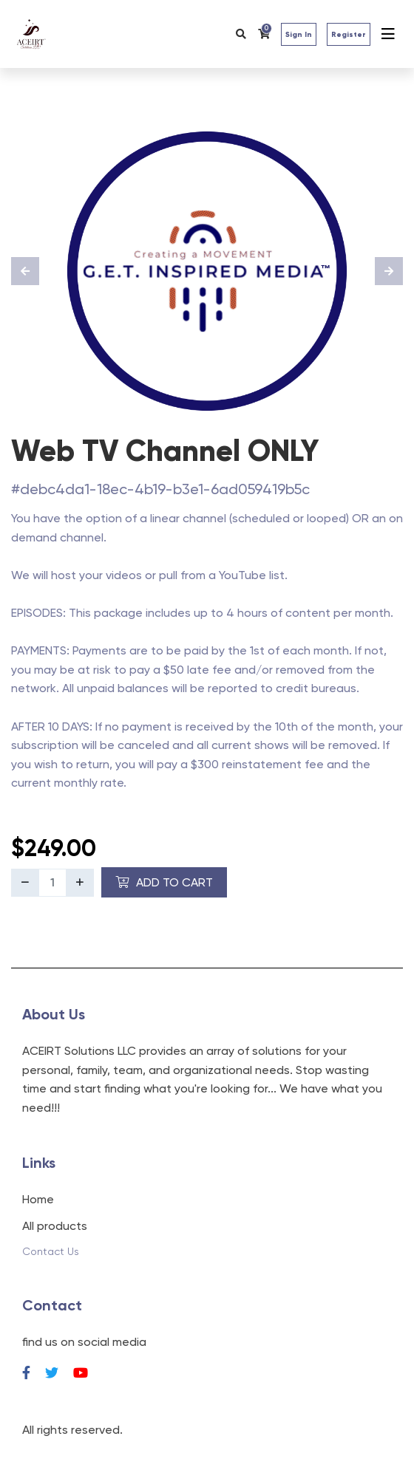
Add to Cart (164, 882)
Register (348, 34)
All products (54, 1226)
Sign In (298, 34)
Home (38, 1199)
